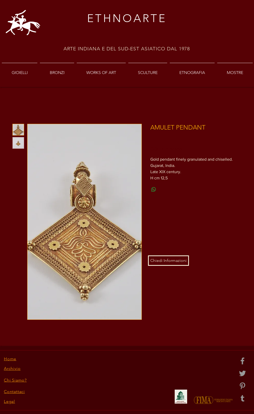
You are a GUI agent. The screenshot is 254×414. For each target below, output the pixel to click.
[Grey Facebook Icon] (242, 360)
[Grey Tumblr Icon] (242, 398)
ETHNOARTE (127, 18)
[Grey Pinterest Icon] (242, 385)
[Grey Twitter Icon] (242, 373)
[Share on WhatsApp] (154, 189)
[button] (168, 260)
